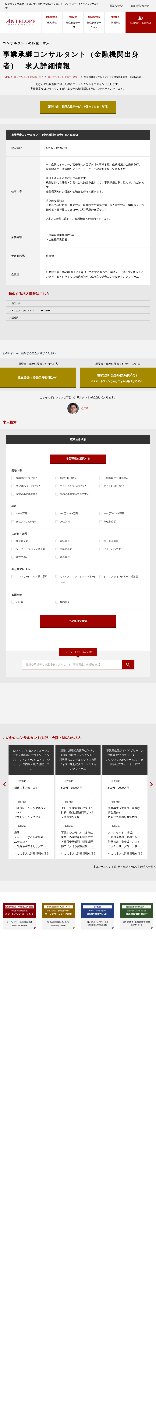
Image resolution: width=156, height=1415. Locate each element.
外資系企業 (22, 541)
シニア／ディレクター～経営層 (121, 576)
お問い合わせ (142, 5)
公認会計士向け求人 (27, 478)
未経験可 (64, 541)
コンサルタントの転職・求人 (29, 77)
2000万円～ (66, 521)
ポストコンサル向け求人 (73, 486)
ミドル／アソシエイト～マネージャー (78, 579)
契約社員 (64, 602)
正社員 (19, 602)
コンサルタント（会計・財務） (64, 77)
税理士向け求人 (68, 478)
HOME (6, 77)
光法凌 (85, 408)
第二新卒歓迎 (111, 541)
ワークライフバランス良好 (30, 549)
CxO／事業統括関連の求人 (74, 494)
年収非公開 (110, 521)
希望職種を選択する (78, 458)
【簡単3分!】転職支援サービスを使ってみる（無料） (78, 106)
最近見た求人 (116, 5)
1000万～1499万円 (114, 513)
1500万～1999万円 (26, 521)
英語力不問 (66, 549)
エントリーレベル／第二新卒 (32, 576)
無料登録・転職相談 (140, 23)
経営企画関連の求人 (27, 494)
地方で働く (22, 557)
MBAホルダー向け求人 (28, 486)
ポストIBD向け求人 (114, 486)
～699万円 (21, 513)
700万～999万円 (69, 513)
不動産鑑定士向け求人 (116, 478)
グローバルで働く (113, 549)
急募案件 (64, 557)
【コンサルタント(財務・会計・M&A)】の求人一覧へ (124, 867)
